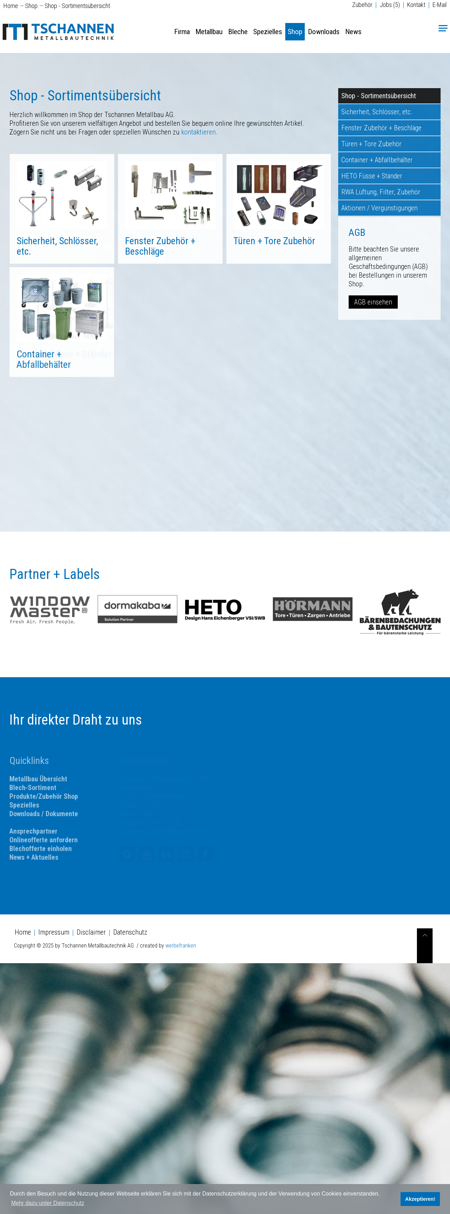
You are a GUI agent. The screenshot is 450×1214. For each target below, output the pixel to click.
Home (10, 5)
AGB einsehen (373, 302)
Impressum (53, 932)
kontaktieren (198, 132)
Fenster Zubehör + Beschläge (381, 128)
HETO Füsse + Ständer (371, 176)
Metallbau (209, 32)
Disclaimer (91, 932)
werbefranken (180, 945)
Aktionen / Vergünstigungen (379, 208)
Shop (31, 5)
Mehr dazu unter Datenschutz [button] (47, 1203)
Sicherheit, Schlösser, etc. (57, 246)
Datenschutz (130, 932)
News (353, 32)
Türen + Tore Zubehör (176, 241)
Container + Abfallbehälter (377, 160)
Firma (182, 32)
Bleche (238, 32)
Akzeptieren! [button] (420, 1199)
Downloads (324, 32)
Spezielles (267, 32)
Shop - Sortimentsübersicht (378, 96)
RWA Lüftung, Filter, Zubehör (380, 192)
